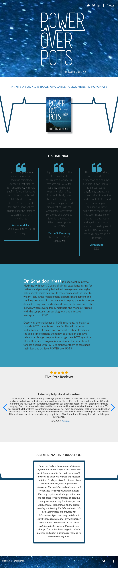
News (110, 5)
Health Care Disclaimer (13, 560)
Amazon (66, 420)
